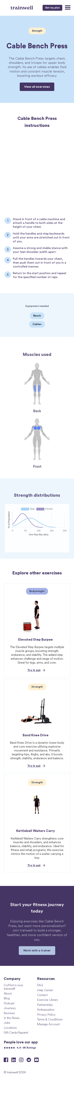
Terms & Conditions (49, 1019)
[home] (22, 7)
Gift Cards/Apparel (16, 1032)
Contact (42, 995)
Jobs (7, 1022)
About (8, 993)
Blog (7, 998)
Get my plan (52, 7)
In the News (12, 1018)
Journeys (10, 1008)
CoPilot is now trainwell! (13, 986)
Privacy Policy (46, 1014)
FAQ (40, 985)
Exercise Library (47, 1000)
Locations (10, 1027)
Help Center (45, 990)
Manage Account (48, 1024)
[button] (67, 7)
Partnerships (45, 1005)
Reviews (9, 1013)
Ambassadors (45, 1009)
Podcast (9, 1003)
